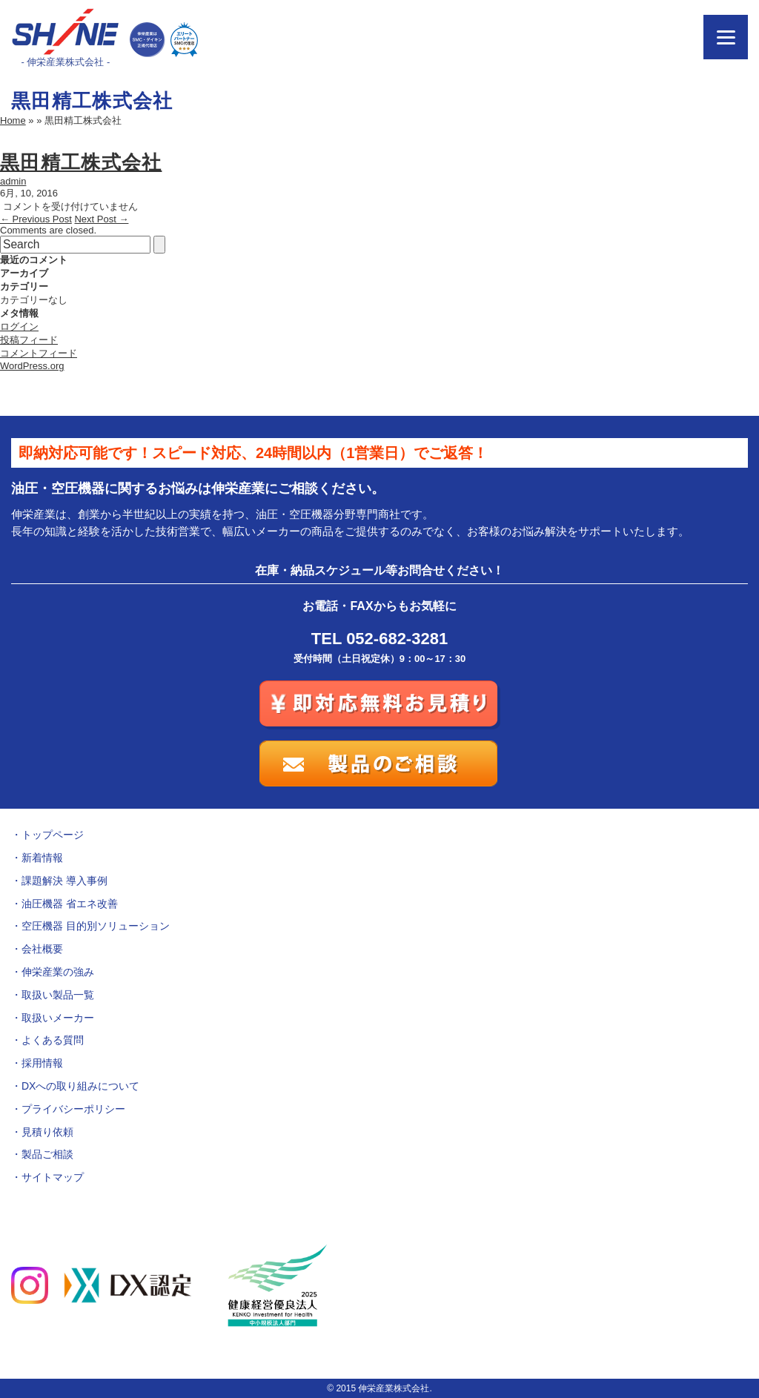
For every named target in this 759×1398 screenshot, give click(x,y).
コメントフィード (38, 353)
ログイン (19, 326)
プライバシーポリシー (73, 1109)
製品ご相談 (47, 1154)
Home (13, 120)
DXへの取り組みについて (80, 1086)
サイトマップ (52, 1177)
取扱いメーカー (57, 1018)
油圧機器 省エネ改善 (69, 904)
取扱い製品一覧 (57, 995)
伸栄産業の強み (57, 972)
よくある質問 (52, 1040)
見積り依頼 (47, 1132)
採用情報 (42, 1063)
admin (13, 181)
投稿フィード (29, 339)
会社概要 (42, 949)
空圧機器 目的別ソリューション (95, 926)
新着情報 (42, 858)
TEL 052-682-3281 (379, 638)
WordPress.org (32, 365)
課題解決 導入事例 (64, 881)
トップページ (52, 835)
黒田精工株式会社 (81, 162)
